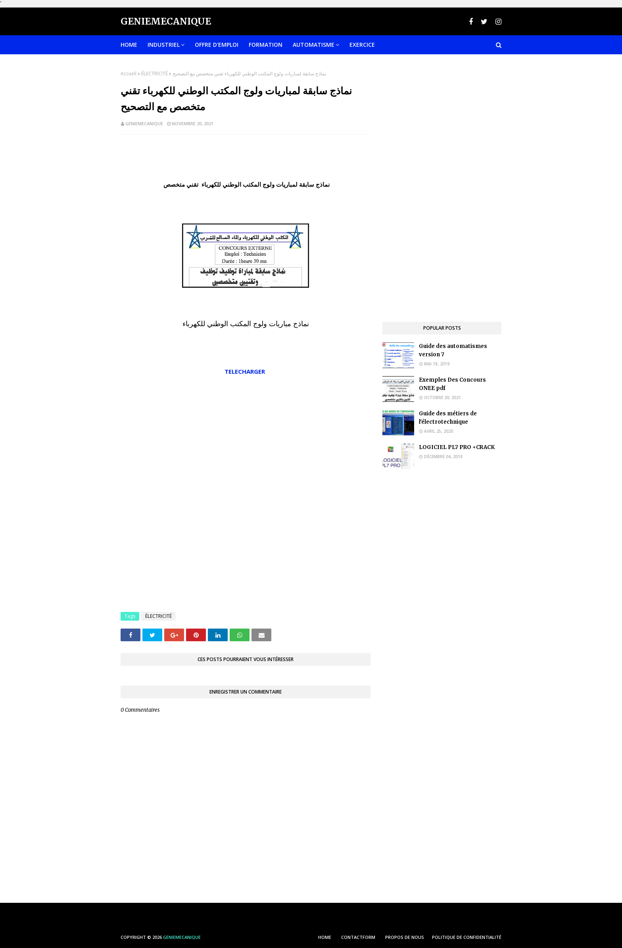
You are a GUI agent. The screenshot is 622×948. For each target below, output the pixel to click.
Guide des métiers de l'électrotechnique (448, 417)
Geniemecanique (166, 21)
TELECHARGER (246, 371)
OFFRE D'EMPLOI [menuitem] (216, 44)
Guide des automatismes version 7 (453, 350)
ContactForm (358, 937)
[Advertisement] (246, 437)
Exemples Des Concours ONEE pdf (452, 384)
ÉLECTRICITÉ (154, 73)
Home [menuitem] (129, 44)
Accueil (128, 73)
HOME (324, 937)
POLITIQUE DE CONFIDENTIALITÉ (466, 937)
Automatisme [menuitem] (313, 44)
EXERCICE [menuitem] (362, 44)
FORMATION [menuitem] (265, 44)
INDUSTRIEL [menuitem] (164, 44)
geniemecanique (144, 123)
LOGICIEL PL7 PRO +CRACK (457, 447)
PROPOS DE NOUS (404, 937)
